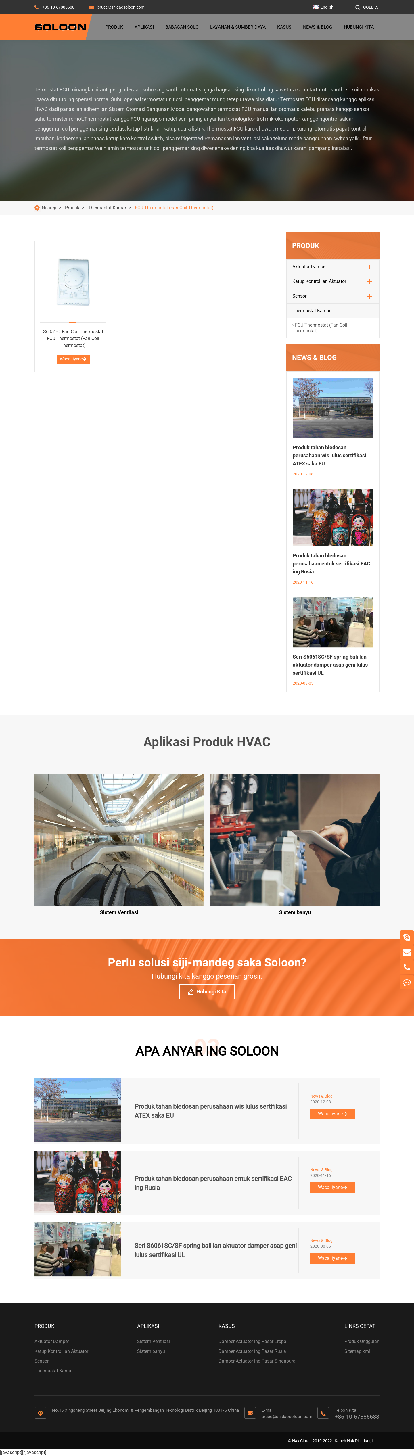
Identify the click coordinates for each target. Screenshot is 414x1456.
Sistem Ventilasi (153, 1341)
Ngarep (49, 207)
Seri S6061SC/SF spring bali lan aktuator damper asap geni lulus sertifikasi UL (330, 665)
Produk (114, 27)
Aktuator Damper (309, 266)
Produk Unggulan (361, 1341)
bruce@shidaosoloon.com (120, 7)
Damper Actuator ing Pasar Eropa (252, 1341)
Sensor (299, 296)
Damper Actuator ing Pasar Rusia (252, 1351)
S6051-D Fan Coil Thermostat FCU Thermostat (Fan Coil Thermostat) (73, 338)
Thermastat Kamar (107, 207)
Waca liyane (73, 359)
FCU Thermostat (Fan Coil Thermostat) (174, 207)
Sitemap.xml (357, 1351)
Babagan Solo (182, 27)
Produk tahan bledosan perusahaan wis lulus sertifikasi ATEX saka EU (329, 455)
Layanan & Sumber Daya (238, 27)
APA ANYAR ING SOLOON (207, 1051)
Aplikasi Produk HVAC (207, 741)
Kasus (284, 27)
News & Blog (317, 27)
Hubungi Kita (359, 27)
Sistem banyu (151, 1351)
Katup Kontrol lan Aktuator (319, 281)
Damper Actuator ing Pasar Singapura (257, 1361)
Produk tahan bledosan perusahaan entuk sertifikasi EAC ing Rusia (331, 564)
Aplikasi (144, 27)
